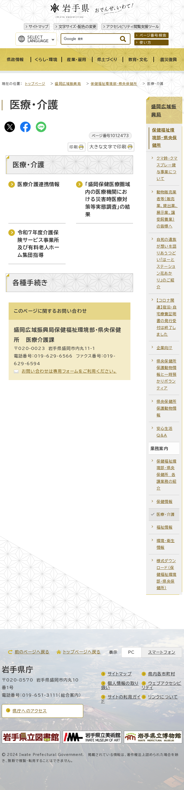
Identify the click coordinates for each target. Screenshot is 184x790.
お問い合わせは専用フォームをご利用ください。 (69, 371)
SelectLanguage (38, 39)
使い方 (146, 42)
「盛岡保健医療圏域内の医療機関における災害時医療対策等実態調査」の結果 (107, 199)
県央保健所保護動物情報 (166, 408)
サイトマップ (38, 27)
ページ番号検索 (153, 35)
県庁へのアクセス (30, 711)
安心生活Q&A (164, 431)
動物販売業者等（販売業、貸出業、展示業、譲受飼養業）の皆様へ (167, 209)
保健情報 (164, 502)
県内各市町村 (161, 674)
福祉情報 (164, 527)
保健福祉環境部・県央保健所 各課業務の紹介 (166, 474)
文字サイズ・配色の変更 (77, 27)
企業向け (164, 348)
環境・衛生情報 (166, 544)
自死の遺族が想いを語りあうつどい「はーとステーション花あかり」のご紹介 (166, 263)
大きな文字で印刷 (108, 146)
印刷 (73, 147)
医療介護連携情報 (39, 184)
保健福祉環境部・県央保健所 (114, 83)
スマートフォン (161, 652)
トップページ (35, 83)
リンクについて (163, 697)
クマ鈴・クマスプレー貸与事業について (167, 168)
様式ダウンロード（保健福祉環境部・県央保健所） (166, 574)
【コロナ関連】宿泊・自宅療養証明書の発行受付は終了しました (167, 317)
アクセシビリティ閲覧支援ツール (132, 27)
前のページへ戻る (32, 652)
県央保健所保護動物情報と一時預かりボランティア (166, 374)
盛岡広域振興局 (68, 83)
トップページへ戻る (82, 652)
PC (131, 652)
